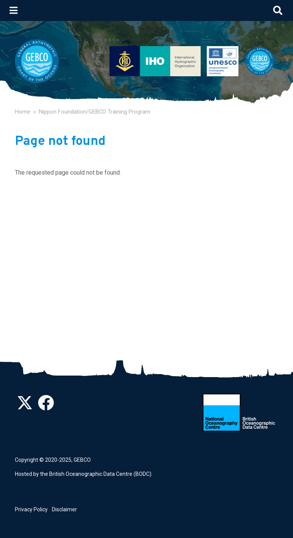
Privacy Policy (31, 509)
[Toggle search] (278, 10)
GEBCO (82, 460)
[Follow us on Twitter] (25, 407)
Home (22, 111)
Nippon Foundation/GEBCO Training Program (94, 111)
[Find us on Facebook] (46, 407)
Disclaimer (64, 509)
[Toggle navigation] (13, 10)
